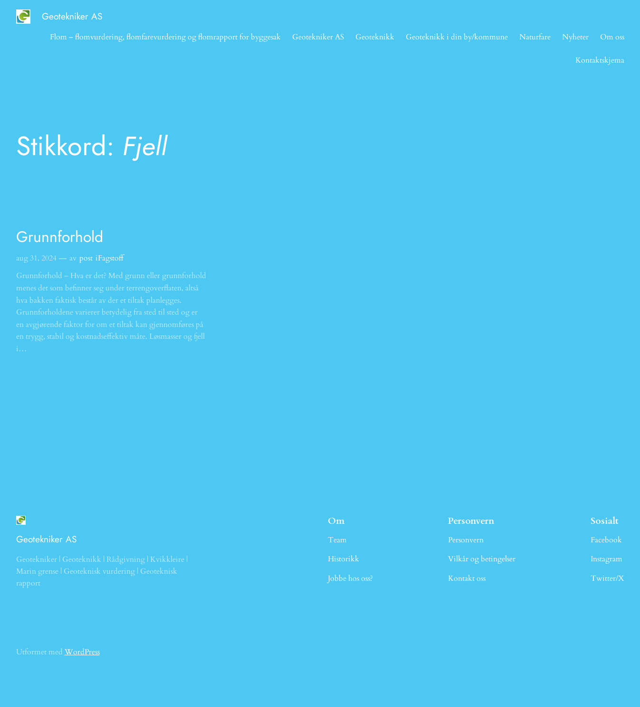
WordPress (82, 652)
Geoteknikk (374, 37)
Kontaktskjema (599, 60)
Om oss (612, 37)
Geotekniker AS (72, 16)
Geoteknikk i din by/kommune (457, 37)
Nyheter (575, 37)
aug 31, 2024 (36, 258)
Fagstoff (111, 258)
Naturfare (535, 37)
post (86, 258)
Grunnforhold (59, 237)
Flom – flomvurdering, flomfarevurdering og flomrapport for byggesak (165, 37)
